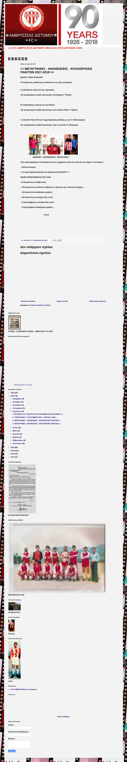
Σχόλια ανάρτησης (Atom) (41, 305)
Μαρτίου (16, 437)
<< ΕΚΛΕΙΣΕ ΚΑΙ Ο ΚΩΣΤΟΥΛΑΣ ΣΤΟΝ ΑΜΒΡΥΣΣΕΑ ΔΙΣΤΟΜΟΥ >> (37, 414)
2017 (13, 396)
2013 (13, 457)
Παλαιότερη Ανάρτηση (97, 301)
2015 (13, 451)
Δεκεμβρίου (17, 399)
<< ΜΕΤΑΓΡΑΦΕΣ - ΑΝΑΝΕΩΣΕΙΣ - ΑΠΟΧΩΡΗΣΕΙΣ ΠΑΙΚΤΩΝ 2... (36, 420)
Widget (16, 384)
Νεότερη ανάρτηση (28, 301)
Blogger (66, 716)
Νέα (27, 384)
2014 (13, 454)
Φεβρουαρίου (18, 440)
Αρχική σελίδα (62, 301)
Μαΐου (15, 431)
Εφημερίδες (22, 384)
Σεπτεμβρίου (18, 408)
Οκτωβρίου (17, 405)
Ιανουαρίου (17, 443)
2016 (13, 447)
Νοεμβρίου (17, 402)
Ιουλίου (16, 427)
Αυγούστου (17, 411)
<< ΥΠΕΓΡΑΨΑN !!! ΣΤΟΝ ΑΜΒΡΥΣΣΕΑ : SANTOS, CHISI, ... (35, 417)
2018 (13, 393)
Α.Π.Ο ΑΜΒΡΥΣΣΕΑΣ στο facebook (23, 689)
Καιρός (31, 384)
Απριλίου (16, 434)
